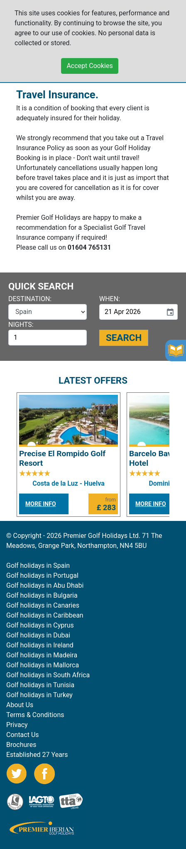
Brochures (21, 745)
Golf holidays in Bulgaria (42, 595)
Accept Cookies (89, 62)
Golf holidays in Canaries (42, 605)
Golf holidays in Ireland (39, 645)
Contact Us (22, 735)
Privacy (17, 725)
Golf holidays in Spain (38, 565)
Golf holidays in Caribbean (44, 615)
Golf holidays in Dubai (38, 635)
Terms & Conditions (35, 715)
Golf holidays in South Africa (48, 675)
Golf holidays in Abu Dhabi (44, 585)
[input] (130, 312)
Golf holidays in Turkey (39, 695)
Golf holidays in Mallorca (42, 665)
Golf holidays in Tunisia (40, 685)
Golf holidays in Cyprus (40, 625)
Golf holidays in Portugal (42, 575)
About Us (19, 705)
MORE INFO (40, 504)
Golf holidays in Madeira (41, 655)
